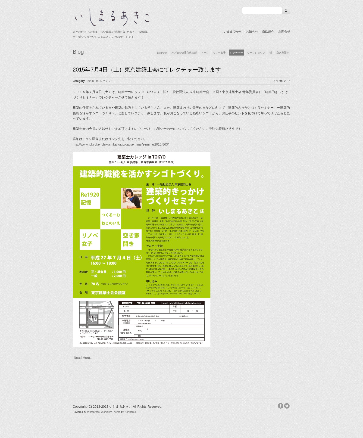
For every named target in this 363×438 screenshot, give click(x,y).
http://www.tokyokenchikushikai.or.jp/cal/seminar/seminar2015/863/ (121, 144)
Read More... (83, 358)
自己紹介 (268, 31)
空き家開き (282, 52)
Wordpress (93, 411)
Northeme (130, 411)
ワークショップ (256, 52)
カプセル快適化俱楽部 (184, 52)
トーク (205, 52)
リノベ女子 (219, 52)
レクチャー (236, 52)
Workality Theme (110, 411)
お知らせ (252, 31)
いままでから (233, 31)
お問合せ (284, 31)
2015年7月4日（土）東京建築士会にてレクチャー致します (147, 69)
